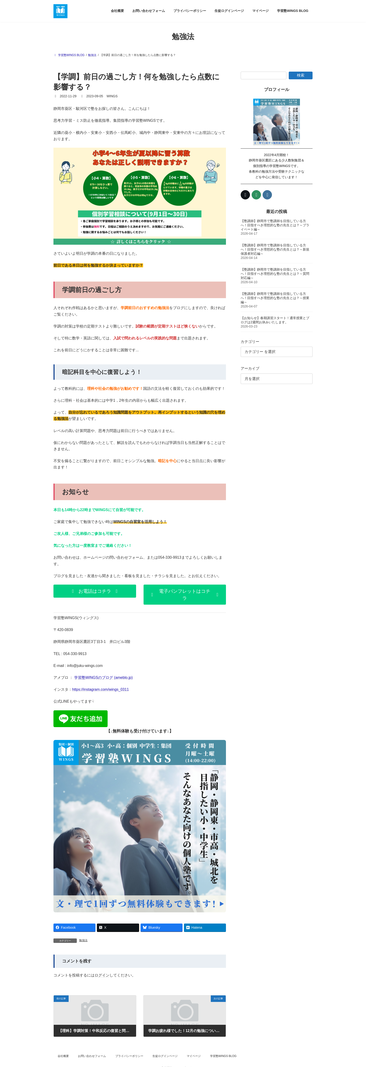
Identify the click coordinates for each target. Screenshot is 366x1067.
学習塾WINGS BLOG (223, 1056)
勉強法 (83, 940)
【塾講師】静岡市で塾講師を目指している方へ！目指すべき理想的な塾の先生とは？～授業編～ (275, 298)
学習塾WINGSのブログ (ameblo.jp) (103, 678)
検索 (300, 75)
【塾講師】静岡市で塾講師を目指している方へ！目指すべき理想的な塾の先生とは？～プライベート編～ (275, 225)
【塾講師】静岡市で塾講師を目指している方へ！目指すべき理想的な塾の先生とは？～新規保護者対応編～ (275, 249)
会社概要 (63, 1056)
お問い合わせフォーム (92, 1056)
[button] (94, 591)
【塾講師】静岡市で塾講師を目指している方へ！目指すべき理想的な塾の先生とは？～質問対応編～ (275, 273)
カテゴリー (250, 341)
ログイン (102, 975)
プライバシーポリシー (129, 1056)
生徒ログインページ (165, 1056)
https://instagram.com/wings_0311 (100, 689)
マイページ (194, 1056)
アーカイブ (250, 368)
